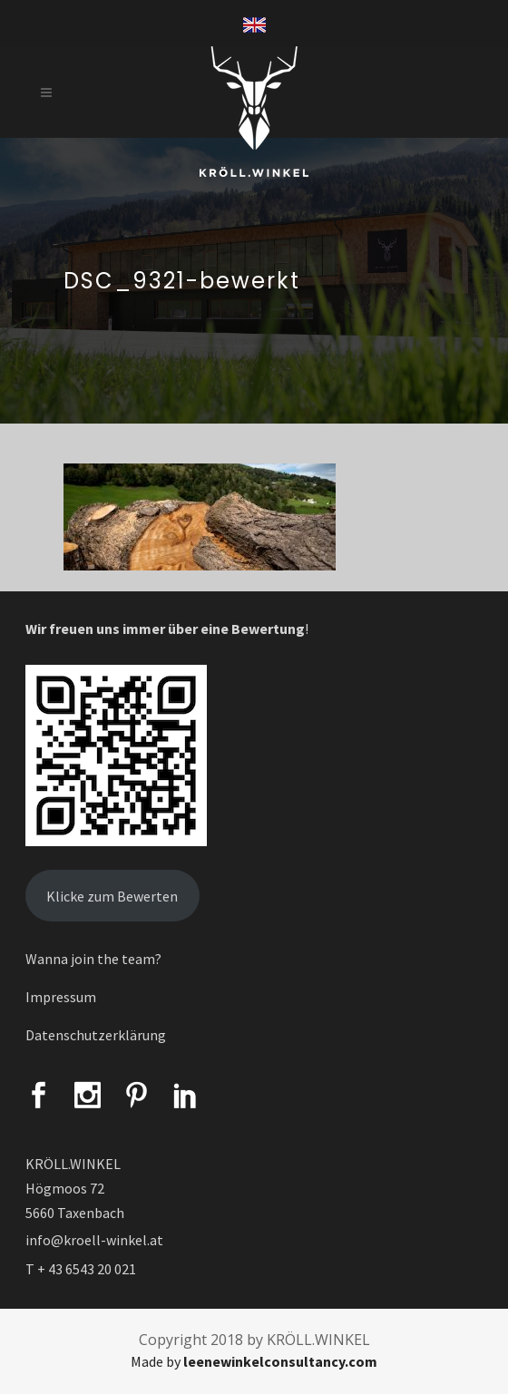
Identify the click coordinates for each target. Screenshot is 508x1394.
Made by (254, 1361)
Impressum (60, 997)
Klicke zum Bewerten (112, 896)
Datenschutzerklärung (95, 1035)
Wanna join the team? (93, 959)
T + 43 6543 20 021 (80, 1269)
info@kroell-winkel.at (94, 1240)
